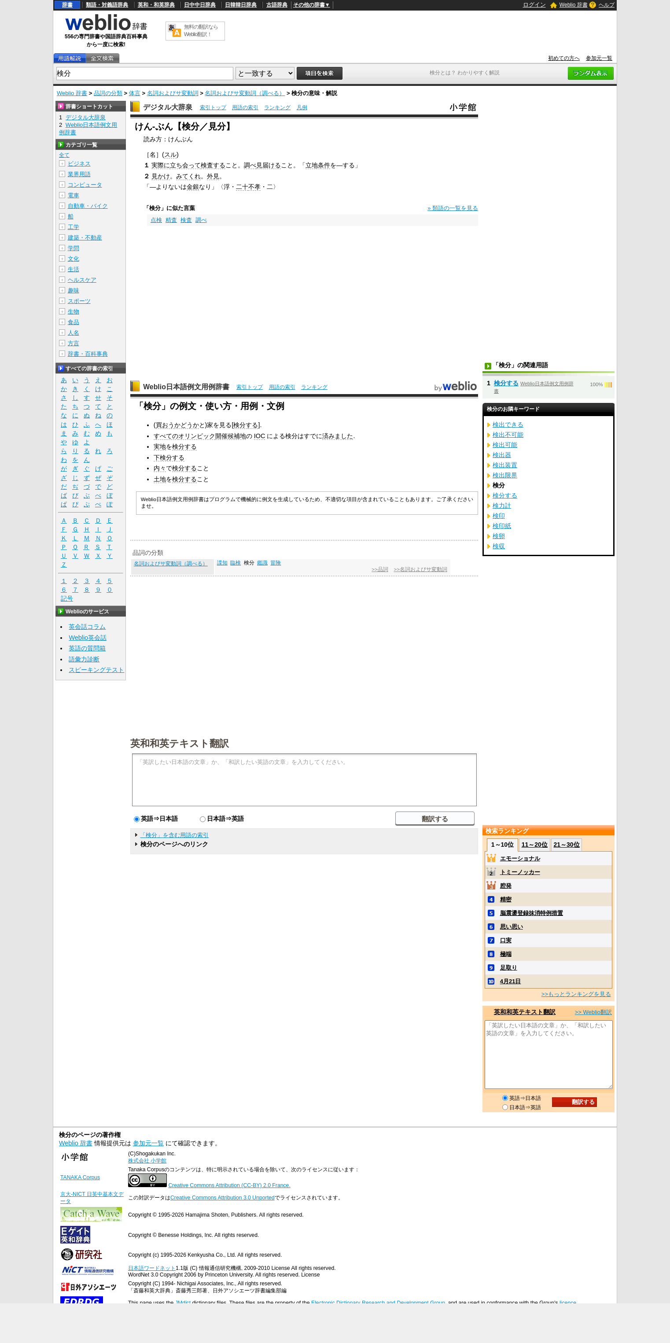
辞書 (67, 5)
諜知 (222, 562)
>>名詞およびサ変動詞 (420, 569)
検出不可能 (508, 434)
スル (170, 154)
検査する (213, 165)
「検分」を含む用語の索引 (174, 835)
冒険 (275, 562)
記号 (67, 598)
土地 (160, 479)
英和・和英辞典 (156, 5)
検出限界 (505, 475)
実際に (160, 165)
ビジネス (79, 163)
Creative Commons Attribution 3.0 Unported (222, 1198)
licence (568, 1303)
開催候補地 (230, 435)
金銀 (193, 186)
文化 (73, 258)
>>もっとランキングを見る (576, 994)
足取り (508, 967)
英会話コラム (87, 626)
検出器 (502, 454)
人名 (73, 332)
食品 (73, 322)
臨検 (235, 562)
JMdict (183, 1303)
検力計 (502, 505)
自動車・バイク (88, 206)
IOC (259, 435)
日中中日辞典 (200, 5)
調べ (250, 165)
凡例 (302, 107)
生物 (73, 311)
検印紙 (502, 525)
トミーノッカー (520, 872)
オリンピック (196, 435)
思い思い (511, 926)
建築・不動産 (85, 237)
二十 (242, 186)
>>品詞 (380, 569)
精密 (506, 899)
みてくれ (188, 176)
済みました (337, 435)
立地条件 (318, 165)
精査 (171, 220)
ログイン (534, 4)
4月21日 (510, 981)
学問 (73, 248)
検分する (245, 424)
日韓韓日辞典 (241, 5)
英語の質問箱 (87, 648)
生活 (73, 269)
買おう (165, 424)
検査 (186, 220)
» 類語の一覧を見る (452, 208)
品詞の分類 (108, 93)
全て (64, 155)
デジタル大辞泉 (167, 107)
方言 (73, 343)
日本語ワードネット (152, 1268)
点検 (156, 220)
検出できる (508, 424)
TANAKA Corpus (80, 1177)
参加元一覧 (599, 58)
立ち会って (185, 165)
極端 (506, 954)
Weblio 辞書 (574, 5)
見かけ (160, 176)
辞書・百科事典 (88, 354)
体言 (134, 93)
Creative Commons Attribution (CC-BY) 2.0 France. (229, 1185)
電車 (73, 195)
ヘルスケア (82, 280)
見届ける (268, 165)
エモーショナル (520, 858)
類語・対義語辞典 (107, 5)
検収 (499, 546)
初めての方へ (564, 58)
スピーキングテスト (96, 669)
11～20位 (535, 844)
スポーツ (79, 301)
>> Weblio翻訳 (593, 1012)
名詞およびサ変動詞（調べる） (245, 93)
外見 (213, 176)
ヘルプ (607, 5)
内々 (160, 468)
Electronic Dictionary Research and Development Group (378, 1303)
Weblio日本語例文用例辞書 (186, 387)
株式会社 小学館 (147, 1161)
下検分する (169, 457)
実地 (160, 446)
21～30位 (566, 844)
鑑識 (262, 562)
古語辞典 (276, 5)
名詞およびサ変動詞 (173, 93)
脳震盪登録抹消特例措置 (531, 913)
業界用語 (79, 174)
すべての (166, 435)
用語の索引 (245, 107)
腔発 (506, 885)
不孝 (254, 186)
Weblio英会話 (88, 637)
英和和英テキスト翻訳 (179, 742)
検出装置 (505, 465)
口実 (506, 940)
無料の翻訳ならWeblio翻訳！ (201, 30)
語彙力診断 (84, 659)
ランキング (277, 107)
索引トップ (213, 107)
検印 (499, 515)
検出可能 (505, 444)
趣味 (73, 290)
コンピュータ (85, 184)
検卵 (499, 535)
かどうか (186, 424)
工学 (73, 227)
